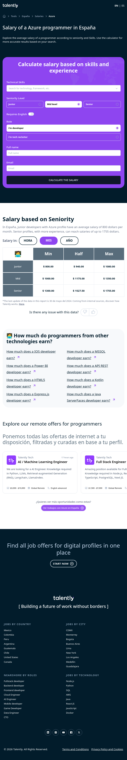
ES (122, 5)
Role (9, 121)
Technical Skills (16, 82)
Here (21, 304)
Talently (10, 6)
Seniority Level (15, 98)
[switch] (31, 114)
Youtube (63, 732)
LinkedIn (48, 732)
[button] (64, 88)
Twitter (79, 732)
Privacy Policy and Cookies (107, 749)
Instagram (55, 732)
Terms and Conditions (75, 749)
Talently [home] (63, 598)
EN (116, 5)
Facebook (71, 732)
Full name (13, 147)
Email (10, 162)
